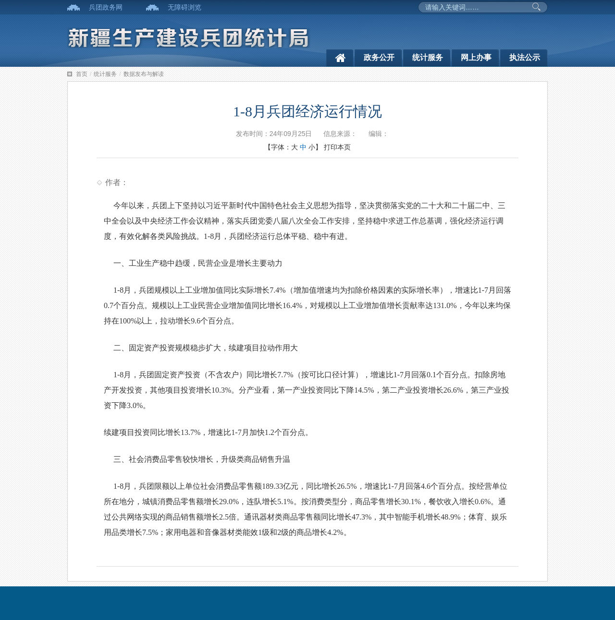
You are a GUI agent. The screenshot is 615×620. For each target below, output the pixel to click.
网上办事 (476, 57)
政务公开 (379, 57)
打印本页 (337, 147)
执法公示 (524, 57)
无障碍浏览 (184, 7)
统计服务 (427, 57)
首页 (81, 74)
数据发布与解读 (143, 74)
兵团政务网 (106, 7)
